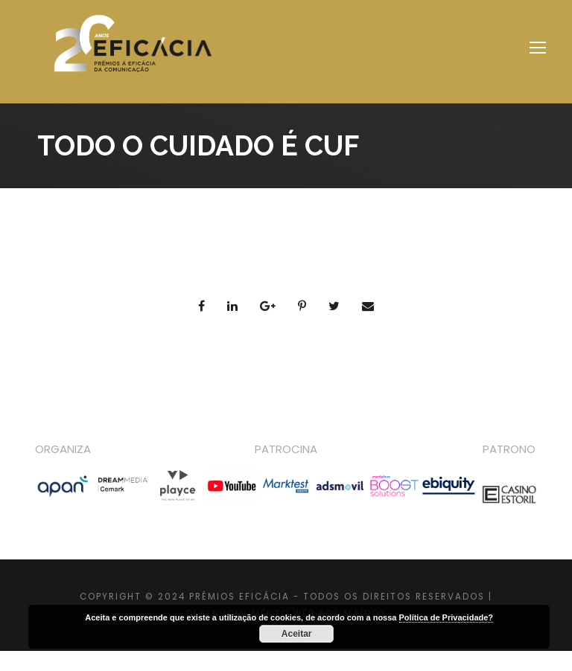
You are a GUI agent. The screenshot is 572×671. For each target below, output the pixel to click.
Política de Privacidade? (446, 617)
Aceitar (297, 634)
